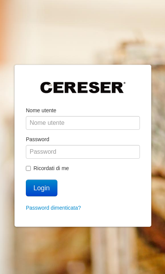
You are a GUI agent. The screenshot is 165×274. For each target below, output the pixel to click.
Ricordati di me (47, 168)
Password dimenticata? (53, 208)
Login (41, 188)
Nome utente (41, 110)
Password (37, 139)
